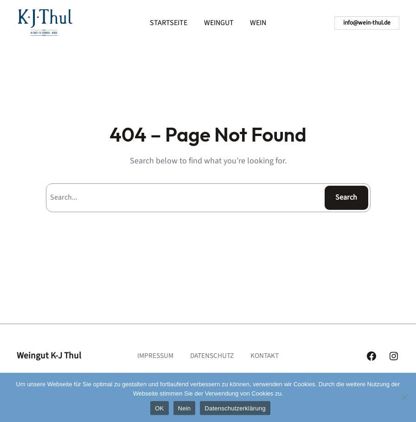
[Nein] (404, 397)
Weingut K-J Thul (49, 355)
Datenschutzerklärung (235, 408)
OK (159, 408)
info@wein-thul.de (366, 22)
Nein (184, 408)
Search (346, 197)
